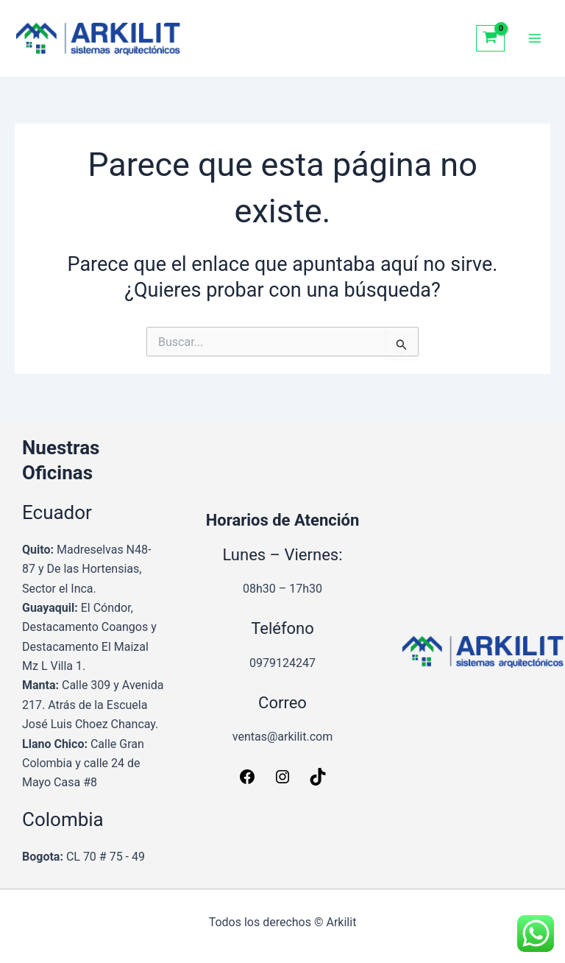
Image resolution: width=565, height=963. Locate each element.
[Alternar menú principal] (534, 38)
